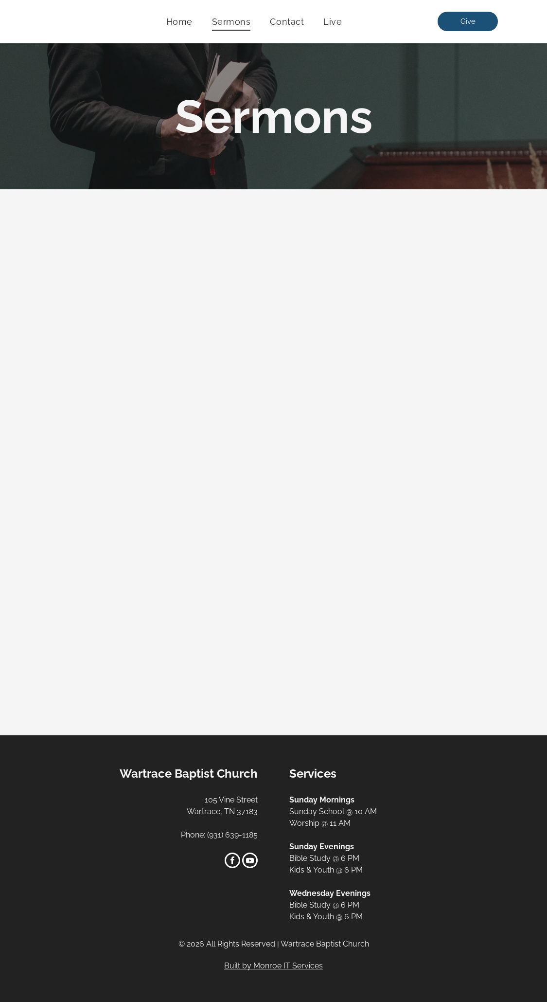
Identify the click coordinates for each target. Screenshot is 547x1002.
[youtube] (250, 862)
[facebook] (232, 862)
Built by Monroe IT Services (273, 965)
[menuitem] (179, 21)
